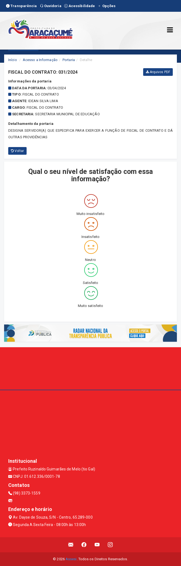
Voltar (17, 151)
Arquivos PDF (158, 72)
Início (12, 60)
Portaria (69, 60)
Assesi (71, 559)
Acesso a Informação (40, 60)
